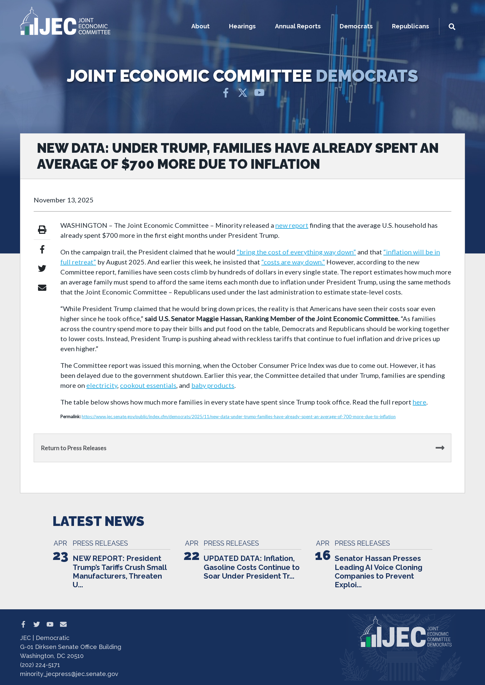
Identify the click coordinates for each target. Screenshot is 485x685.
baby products (212, 385)
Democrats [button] (356, 26)
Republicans (410, 26)
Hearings (242, 26)
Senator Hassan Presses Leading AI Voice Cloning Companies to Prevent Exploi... (378, 571)
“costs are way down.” (293, 262)
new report (291, 225)
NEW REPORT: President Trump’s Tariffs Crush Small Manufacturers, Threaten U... (120, 571)
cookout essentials (148, 385)
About (200, 26)
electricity (101, 385)
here (419, 402)
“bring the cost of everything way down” (296, 252)
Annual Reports (298, 26)
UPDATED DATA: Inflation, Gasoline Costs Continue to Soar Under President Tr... (252, 567)
